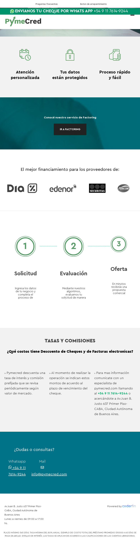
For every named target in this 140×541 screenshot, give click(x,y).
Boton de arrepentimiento (93, 4)
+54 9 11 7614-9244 (113, 393)
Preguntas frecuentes (47, 4)
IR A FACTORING (70, 129)
